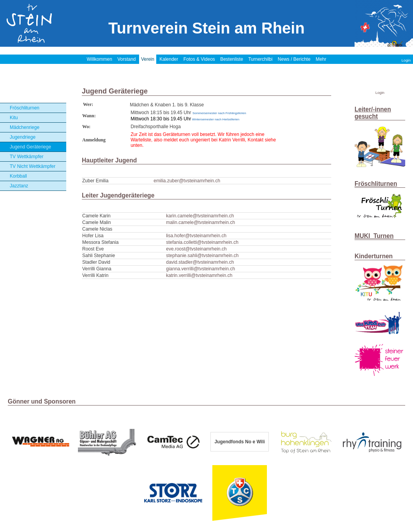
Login (406, 60)
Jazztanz (19, 186)
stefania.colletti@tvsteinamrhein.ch (202, 242)
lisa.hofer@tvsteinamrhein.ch (196, 235)
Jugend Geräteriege (30, 147)
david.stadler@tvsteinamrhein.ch (200, 262)
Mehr (321, 59)
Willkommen (99, 59)
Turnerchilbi (260, 59)
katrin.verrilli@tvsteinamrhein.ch (199, 275)
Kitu (14, 117)
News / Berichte (294, 59)
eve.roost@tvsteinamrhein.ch (196, 249)
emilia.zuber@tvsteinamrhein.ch (187, 180)
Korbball (18, 176)
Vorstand (126, 59)
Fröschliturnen (24, 108)
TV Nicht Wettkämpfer (32, 166)
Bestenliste (231, 59)
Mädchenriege (24, 127)
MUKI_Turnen (374, 236)
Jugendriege (22, 137)
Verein (147, 59)
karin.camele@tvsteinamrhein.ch (200, 216)
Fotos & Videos (199, 59)
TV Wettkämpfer (26, 156)
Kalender (168, 59)
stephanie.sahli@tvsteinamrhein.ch (202, 255)
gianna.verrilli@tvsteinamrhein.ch (200, 269)
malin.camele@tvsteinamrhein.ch (200, 222)
